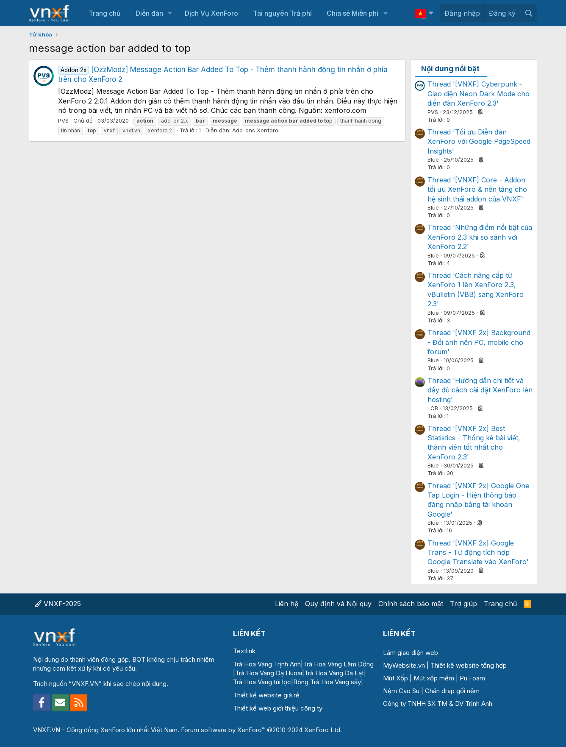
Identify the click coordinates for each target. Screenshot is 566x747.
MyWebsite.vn (404, 665)
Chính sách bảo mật (410, 603)
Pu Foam (472, 678)
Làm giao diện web (410, 653)
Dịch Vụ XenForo (211, 13)
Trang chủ (105, 13)
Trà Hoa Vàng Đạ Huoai (268, 673)
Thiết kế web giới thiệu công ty (277, 708)
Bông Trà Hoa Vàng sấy (327, 682)
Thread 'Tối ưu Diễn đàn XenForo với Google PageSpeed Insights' (478, 141)
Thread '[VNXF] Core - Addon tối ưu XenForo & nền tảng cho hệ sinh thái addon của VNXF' (477, 189)
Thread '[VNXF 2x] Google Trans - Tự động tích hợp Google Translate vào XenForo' (478, 552)
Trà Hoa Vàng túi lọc (262, 682)
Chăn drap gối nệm (452, 691)
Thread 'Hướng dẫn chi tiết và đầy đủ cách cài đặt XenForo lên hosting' (480, 390)
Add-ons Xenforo (255, 130)
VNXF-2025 (58, 603)
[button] (170, 13)
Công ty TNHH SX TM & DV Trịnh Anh (437, 703)
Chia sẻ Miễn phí (352, 13)
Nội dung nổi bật (450, 68)
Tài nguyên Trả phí (282, 13)
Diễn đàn (149, 13)
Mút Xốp (395, 678)
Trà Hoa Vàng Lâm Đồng (338, 664)
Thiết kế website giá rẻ (266, 695)
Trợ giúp (463, 603)
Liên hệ (286, 603)
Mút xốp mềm (433, 678)
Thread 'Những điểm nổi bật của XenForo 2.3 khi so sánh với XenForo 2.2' (479, 237)
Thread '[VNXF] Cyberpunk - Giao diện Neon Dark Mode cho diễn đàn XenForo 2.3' (478, 93)
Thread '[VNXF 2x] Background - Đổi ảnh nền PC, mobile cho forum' (478, 342)
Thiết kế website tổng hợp (468, 665)
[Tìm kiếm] (528, 13)
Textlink (244, 651)
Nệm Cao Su (401, 691)
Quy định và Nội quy (338, 603)
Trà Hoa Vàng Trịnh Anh (267, 664)
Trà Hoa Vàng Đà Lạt (334, 673)
